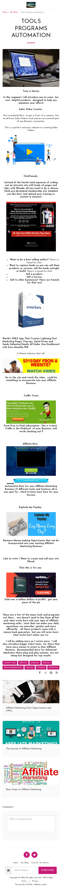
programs (35, 663)
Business (46, 663)
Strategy (41, 667)
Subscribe (47, 870)
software (23, 663)
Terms (23, 881)
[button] (3, 5)
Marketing (53, 667)
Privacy (35, 881)
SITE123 (29, 885)
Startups (29, 667)
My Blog (13, 12)
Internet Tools (10, 663)
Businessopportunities (13, 667)
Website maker (40, 885)
